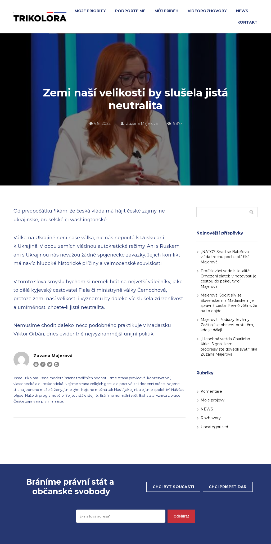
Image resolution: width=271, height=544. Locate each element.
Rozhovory (211, 417)
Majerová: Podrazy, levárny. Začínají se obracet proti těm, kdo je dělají (227, 324)
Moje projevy (212, 400)
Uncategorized (214, 426)
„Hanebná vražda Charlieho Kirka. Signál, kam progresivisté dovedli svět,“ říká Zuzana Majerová (229, 347)
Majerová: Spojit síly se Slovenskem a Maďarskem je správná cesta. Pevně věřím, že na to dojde (229, 303)
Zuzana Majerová (139, 123)
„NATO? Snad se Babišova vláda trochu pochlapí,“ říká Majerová (225, 256)
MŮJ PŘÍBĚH (166, 10)
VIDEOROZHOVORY (207, 10)
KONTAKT (247, 22)
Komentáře (211, 391)
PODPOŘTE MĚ (130, 10)
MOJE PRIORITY (90, 10)
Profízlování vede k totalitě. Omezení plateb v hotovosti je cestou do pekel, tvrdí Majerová (228, 278)
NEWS (242, 10)
